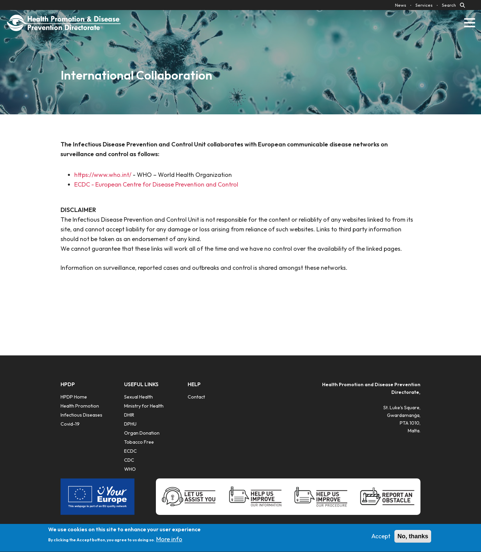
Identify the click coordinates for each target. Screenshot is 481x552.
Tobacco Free (139, 442)
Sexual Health (138, 397)
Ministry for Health (144, 406)
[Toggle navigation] (470, 23)
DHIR (129, 415)
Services (423, 5)
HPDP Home (74, 397)
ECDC (130, 451)
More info (169, 542)
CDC (129, 460)
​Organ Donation (142, 433)
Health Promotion (80, 406)
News (400, 5)
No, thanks (412, 538)
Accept (380, 538)
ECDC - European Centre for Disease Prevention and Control (156, 184)
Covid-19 (70, 424)
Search (449, 5)
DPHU (130, 424)
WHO (130, 469)
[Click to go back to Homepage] (63, 22)
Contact (196, 397)
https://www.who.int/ (102, 175)
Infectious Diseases (81, 415)
